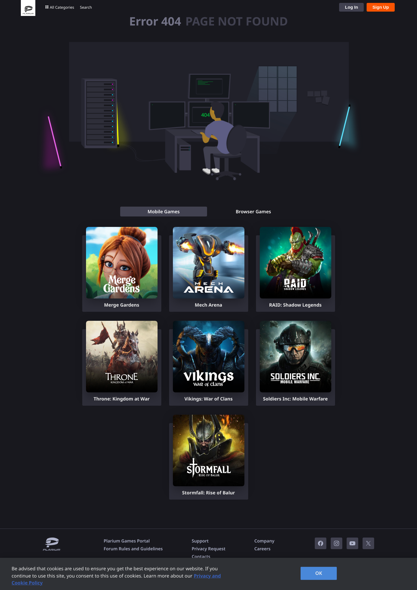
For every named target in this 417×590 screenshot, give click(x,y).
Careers (262, 549)
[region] (208, 574)
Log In (351, 7)
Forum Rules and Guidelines (133, 549)
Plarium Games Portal (127, 541)
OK (318, 573)
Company (264, 541)
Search (86, 7)
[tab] (164, 211)
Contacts (201, 557)
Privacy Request (208, 549)
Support (200, 541)
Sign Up (380, 7)
